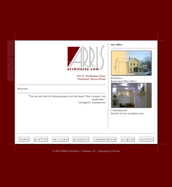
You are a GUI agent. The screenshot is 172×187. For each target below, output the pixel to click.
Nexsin (116, 151)
